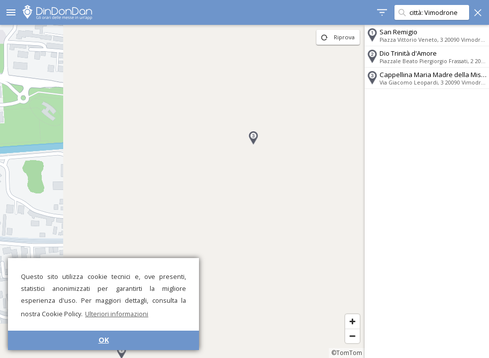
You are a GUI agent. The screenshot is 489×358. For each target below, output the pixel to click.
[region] (182, 191)
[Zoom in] (352, 321)
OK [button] (103, 340)
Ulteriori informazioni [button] (116, 313)
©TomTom (346, 353)
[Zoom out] (352, 336)
